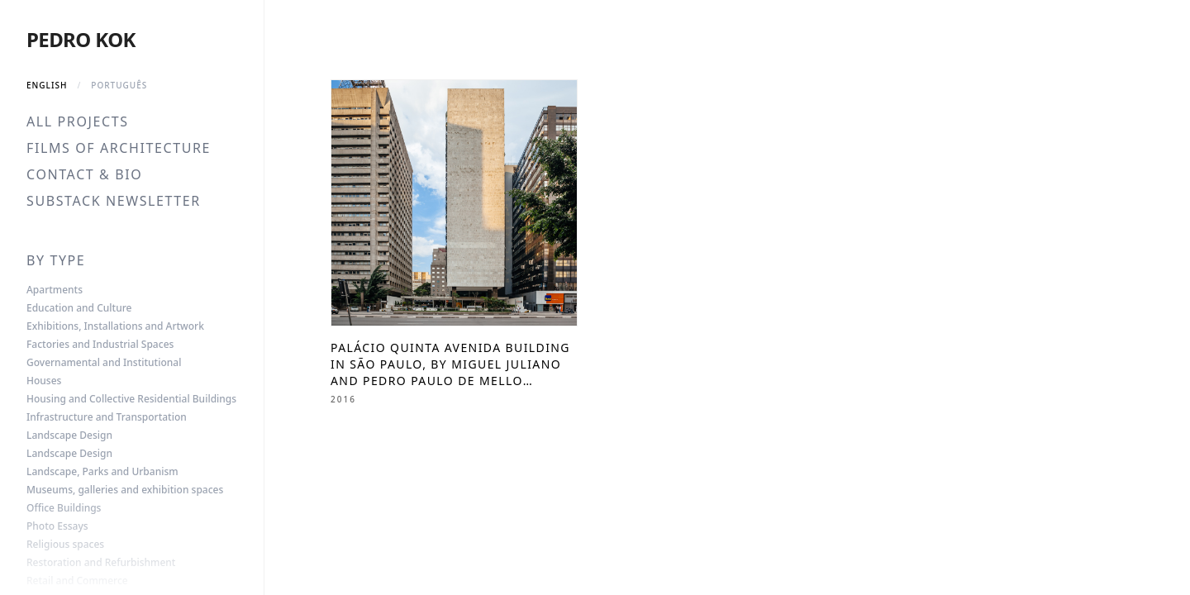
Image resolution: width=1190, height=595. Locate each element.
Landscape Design (69, 435)
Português (119, 85)
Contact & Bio (84, 174)
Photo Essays (57, 526)
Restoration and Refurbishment (100, 562)
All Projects (77, 121)
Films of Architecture (118, 148)
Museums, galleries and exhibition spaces (124, 490)
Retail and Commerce (77, 581)
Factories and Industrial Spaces (100, 344)
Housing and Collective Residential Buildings (131, 399)
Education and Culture (78, 308)
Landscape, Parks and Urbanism (102, 471)
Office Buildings (63, 508)
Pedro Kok (81, 39)
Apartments (54, 290)
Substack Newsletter (113, 201)
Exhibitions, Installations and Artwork (115, 326)
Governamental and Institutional (103, 362)
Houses (43, 381)
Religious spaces (65, 544)
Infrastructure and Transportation (106, 417)
